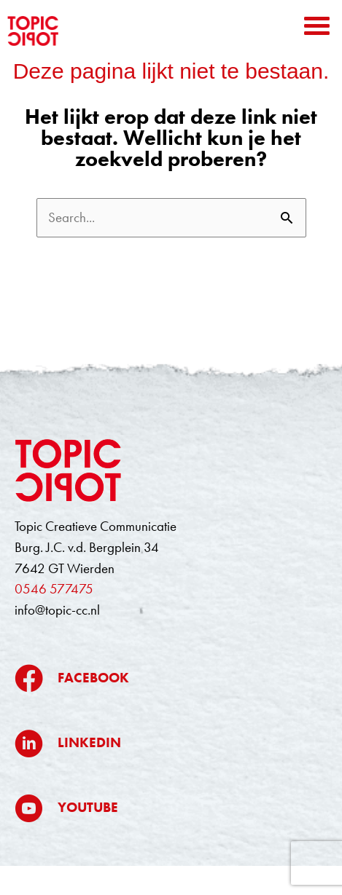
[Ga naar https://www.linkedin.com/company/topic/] (171, 743)
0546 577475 (54, 589)
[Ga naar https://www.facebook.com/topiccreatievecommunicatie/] (171, 678)
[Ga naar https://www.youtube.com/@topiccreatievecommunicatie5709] (171, 808)
